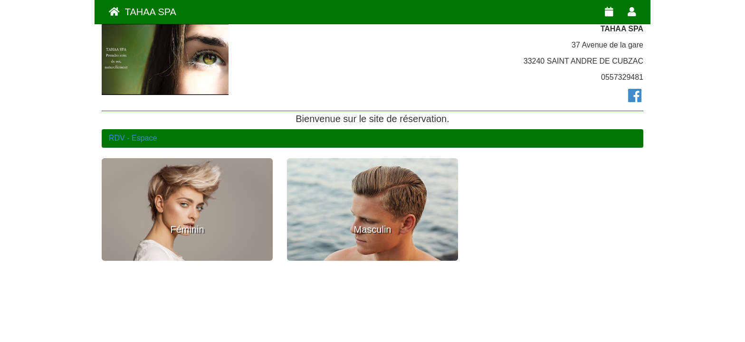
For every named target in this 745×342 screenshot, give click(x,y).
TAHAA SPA (142, 12)
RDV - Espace (133, 138)
